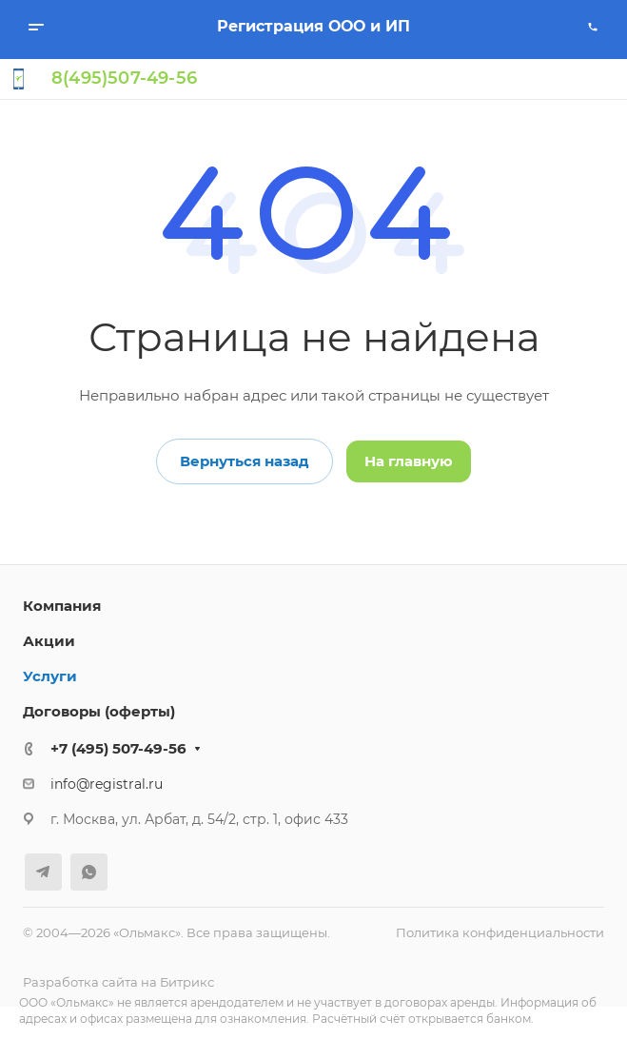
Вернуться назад (244, 461)
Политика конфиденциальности (500, 932)
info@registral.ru (106, 784)
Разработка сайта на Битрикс (118, 982)
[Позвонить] (593, 27)
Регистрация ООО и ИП (313, 26)
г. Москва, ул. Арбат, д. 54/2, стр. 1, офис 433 (199, 819)
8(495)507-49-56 (124, 78)
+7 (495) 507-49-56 (118, 748)
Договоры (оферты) (99, 711)
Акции (49, 641)
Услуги (50, 676)
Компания (62, 606)
